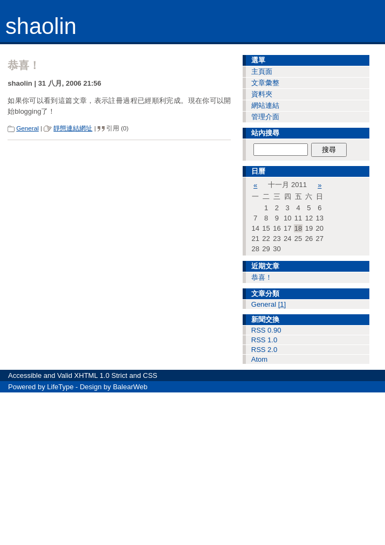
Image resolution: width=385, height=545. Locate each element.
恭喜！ (261, 277)
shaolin (41, 26)
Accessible (25, 375)
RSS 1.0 (264, 340)
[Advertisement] (192, 467)
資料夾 (261, 94)
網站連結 (265, 105)
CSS (150, 375)
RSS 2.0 (264, 350)
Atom (259, 359)
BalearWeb (130, 387)
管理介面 (265, 117)
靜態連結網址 (72, 128)
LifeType (60, 387)
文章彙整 (265, 83)
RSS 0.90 (266, 330)
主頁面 (261, 71)
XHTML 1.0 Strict (100, 375)
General (27, 128)
